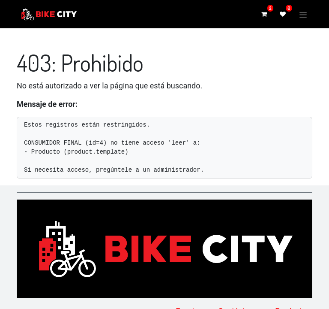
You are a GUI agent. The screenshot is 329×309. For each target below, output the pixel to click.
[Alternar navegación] (303, 14)
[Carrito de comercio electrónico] (264, 14)
